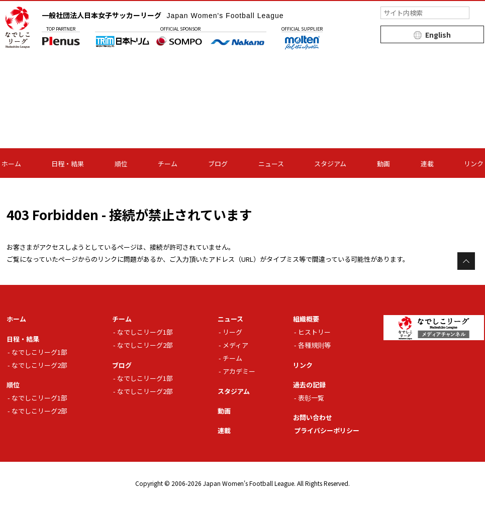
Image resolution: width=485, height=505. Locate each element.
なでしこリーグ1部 (39, 352)
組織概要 (306, 319)
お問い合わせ (312, 417)
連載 (427, 163)
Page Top (466, 261)
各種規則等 (314, 345)
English (438, 35)
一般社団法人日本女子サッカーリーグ (163, 15)
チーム (167, 163)
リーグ (232, 332)
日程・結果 (67, 163)
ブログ (218, 163)
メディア (235, 345)
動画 (383, 163)
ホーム (11, 163)
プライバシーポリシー (326, 430)
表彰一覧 (311, 397)
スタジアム (330, 163)
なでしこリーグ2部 (39, 365)
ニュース (271, 163)
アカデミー (239, 371)
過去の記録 (309, 384)
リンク (473, 163)
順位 (121, 163)
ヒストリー (314, 332)
